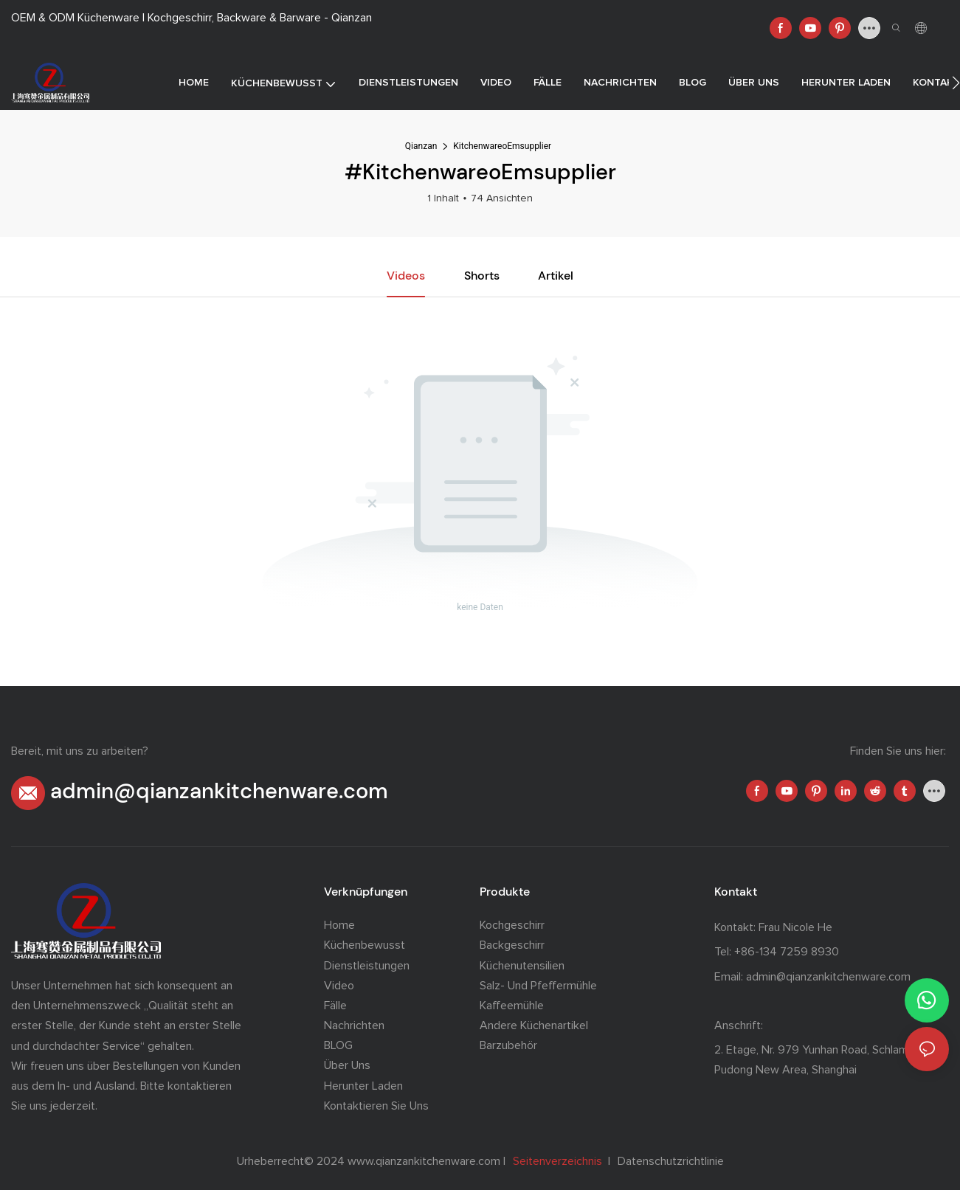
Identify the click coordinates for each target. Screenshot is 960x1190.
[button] (956, 82)
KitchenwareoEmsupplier (502, 146)
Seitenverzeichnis (559, 1161)
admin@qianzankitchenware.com (219, 791)
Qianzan (421, 146)
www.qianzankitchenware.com (425, 1161)
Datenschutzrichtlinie (669, 1161)
